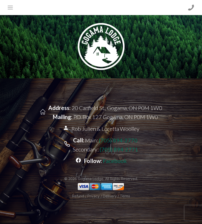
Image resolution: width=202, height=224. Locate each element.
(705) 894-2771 (119, 149)
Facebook (115, 160)
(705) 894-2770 (118, 140)
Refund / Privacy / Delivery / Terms (101, 196)
